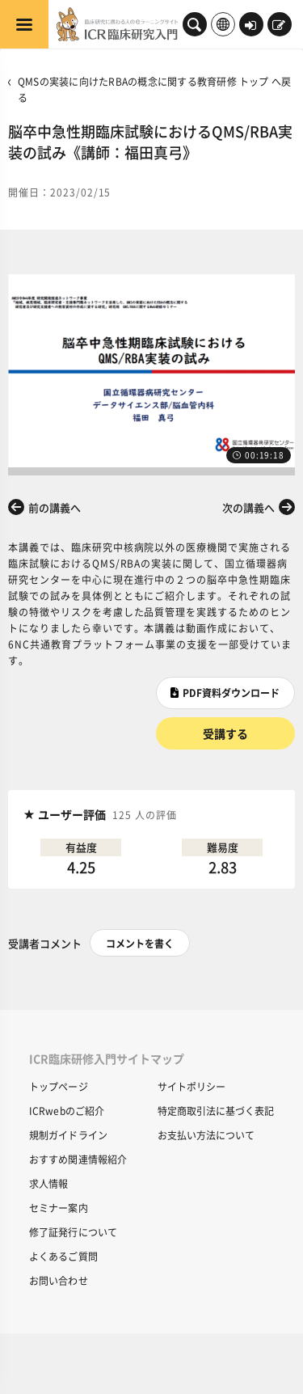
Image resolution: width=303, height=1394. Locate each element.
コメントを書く (140, 943)
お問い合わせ (58, 1280)
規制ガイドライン (68, 1135)
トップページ (58, 1086)
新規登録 (278, 26)
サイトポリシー (191, 1086)
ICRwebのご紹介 (66, 1110)
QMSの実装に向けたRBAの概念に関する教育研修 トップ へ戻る (154, 89)
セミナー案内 (58, 1207)
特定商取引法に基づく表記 (216, 1110)
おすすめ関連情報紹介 (78, 1159)
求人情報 (48, 1183)
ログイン (250, 26)
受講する (225, 733)
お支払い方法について (206, 1135)
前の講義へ (54, 507)
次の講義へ (248, 507)
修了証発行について (73, 1232)
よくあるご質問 (63, 1256)
